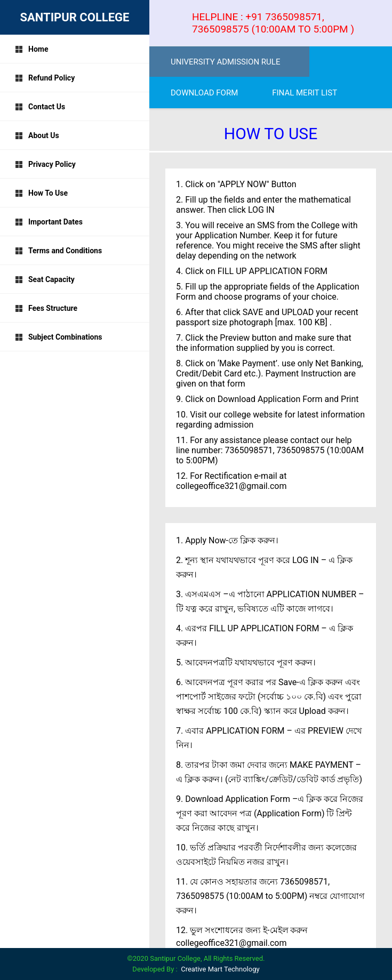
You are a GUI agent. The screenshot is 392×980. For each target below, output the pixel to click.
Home (31, 49)
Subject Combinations (58, 337)
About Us (37, 135)
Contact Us (40, 106)
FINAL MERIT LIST (304, 93)
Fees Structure (46, 308)
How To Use (41, 193)
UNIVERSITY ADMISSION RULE (225, 62)
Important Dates (49, 222)
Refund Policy (45, 78)
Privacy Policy (45, 164)
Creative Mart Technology (220, 969)
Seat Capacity (45, 279)
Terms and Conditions (58, 250)
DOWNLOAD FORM (204, 93)
